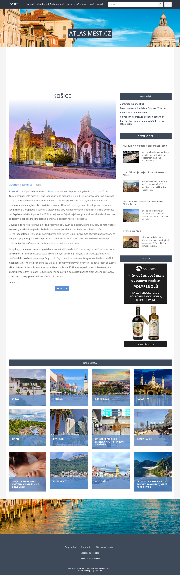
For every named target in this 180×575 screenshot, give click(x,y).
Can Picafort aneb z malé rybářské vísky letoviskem (142, 122)
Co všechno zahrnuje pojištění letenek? (142, 116)
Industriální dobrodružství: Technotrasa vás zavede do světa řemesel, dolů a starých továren (64, 4)
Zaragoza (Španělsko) (132, 103)
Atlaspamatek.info (104, 547)
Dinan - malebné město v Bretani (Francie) (143, 108)
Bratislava (53, 191)
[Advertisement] (90, 68)
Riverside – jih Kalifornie (133, 112)
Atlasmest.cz (87, 547)
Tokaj (76, 196)
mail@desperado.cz (93, 571)
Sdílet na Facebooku (90, 552)
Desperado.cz (71, 547)
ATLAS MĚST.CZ (90, 33)
